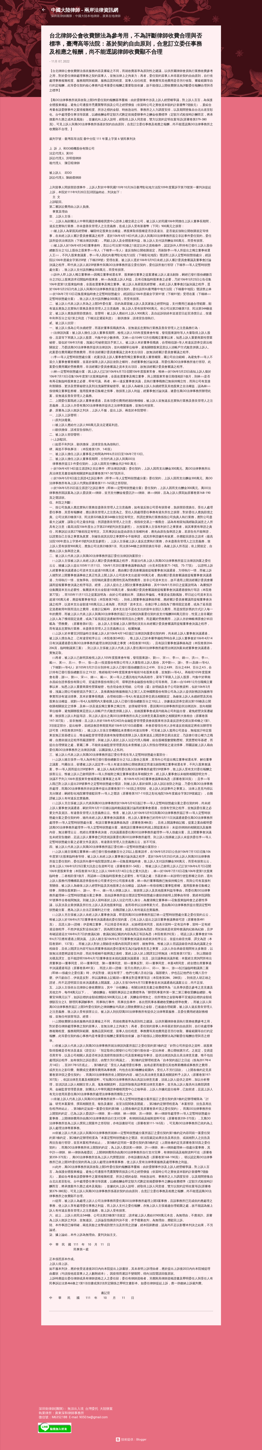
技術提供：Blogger (131, 1439)
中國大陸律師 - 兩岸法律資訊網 (84, 9)
